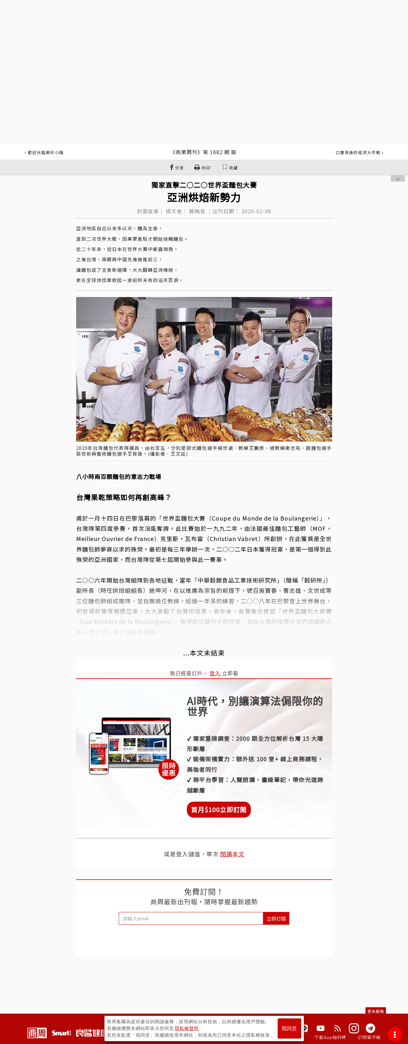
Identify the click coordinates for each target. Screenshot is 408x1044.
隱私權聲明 (187, 1028)
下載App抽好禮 (330, 1037)
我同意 (289, 1028)
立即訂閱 (276, 918)
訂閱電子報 (369, 1037)
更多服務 (375, 1011)
